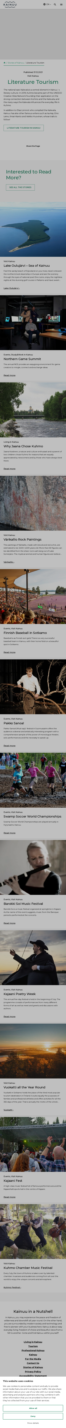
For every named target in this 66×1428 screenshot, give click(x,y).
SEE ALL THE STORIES (20, 187)
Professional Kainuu (33, 1350)
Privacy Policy (33, 1371)
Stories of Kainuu (33, 1367)
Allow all (33, 1408)
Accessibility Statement (33, 1376)
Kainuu (33, 1354)
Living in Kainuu (33, 1342)
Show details (33, 1423)
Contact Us (33, 1363)
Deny (33, 1416)
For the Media (33, 1359)
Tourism (33, 1346)
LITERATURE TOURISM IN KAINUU (23, 128)
